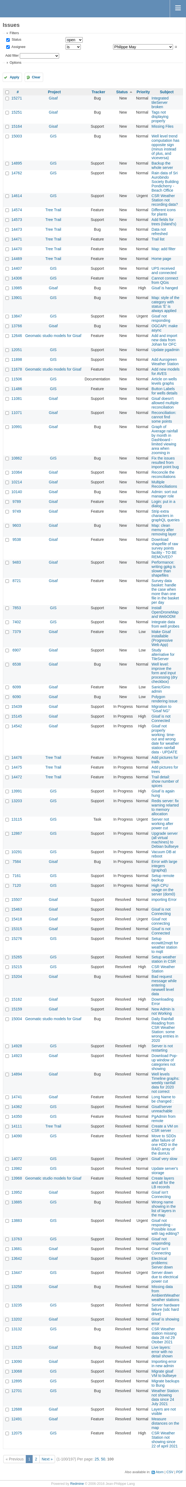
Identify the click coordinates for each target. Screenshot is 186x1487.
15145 (16, 716)
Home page (161, 258)
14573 (16, 219)
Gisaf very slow (164, 1159)
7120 (16, 885)
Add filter (12, 55)
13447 (16, 1272)
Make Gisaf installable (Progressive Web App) (162, 638)
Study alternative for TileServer (163, 654)
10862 (16, 458)
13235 (16, 1305)
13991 (16, 791)
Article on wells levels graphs (164, 381)
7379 (16, 632)
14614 (16, 196)
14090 (16, 1136)
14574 (16, 210)
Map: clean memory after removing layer (164, 529)
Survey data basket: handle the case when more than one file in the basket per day (165, 592)
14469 (16, 258)
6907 (16, 650)
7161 (16, 875)
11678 (16, 369)
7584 (16, 861)
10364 (16, 472)
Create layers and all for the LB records (163, 1182)
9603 (16, 525)
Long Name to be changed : (163, 1099)
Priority (143, 92)
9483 (16, 562)
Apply (14, 77)
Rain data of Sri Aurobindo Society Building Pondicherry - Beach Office (165, 181)
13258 (16, 1286)
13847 (16, 316)
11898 (16, 359)
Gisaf (53, 98)
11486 (16, 389)
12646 (16, 335)
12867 (16, 833)
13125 (16, 1347)
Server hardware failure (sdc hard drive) (166, 1309)
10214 (16, 482)
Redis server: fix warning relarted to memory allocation (165, 807)
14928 (16, 1046)
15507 (16, 899)
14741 (16, 1097)
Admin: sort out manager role (164, 494)
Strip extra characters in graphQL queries (166, 515)
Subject (167, 92)
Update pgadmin (165, 350)
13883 (16, 1220)
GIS (53, 136)
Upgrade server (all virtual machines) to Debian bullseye (165, 840)
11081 (16, 398)
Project (54, 92)
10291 (16, 852)
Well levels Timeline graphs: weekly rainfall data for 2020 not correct (165, 1083)
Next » (47, 1459)
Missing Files (163, 126)
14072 (16, 1159)
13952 (16, 1192)
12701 (16, 1391)
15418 (16, 919)
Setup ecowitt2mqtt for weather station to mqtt (165, 945)
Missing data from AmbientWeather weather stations (166, 1293)
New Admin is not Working (163, 1011)
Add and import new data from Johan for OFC (164, 339)
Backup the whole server (162, 165)
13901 (16, 298)
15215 (16, 967)
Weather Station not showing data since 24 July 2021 (165, 1397)
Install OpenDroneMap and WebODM (165, 612)
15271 (16, 98)
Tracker (98, 92)
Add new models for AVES (166, 371)
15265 (16, 957)
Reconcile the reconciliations (164, 474)
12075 (16, 1433)
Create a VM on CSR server (165, 1128)
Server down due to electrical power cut (165, 1276)
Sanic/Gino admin (161, 689)
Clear (36, 77)
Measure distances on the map (165, 1423)
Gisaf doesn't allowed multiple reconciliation (165, 402)
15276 (16, 938)
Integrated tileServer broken (160, 102)
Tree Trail (53, 210)
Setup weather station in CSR (164, 959)
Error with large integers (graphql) (164, 865)
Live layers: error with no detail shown (162, 1351)
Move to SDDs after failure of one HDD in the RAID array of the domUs (165, 1144)
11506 (16, 379)
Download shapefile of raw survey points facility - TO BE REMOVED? (165, 548)
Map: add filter (164, 249)
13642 (16, 1258)
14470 (16, 249)
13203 (16, 801)
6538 (16, 664)
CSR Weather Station (163, 969)
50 (103, 1459)
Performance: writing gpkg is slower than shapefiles (164, 568)
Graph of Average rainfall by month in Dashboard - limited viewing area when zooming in (165, 440)
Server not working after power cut (162, 823)
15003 (16, 136)
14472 (16, 777)
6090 (16, 697)
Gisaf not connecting (161, 921)
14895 (16, 163)
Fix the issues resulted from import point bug (165, 462)
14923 (16, 1056)
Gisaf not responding (161, 318)
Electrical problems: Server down (162, 1262)
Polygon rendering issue (165, 699)
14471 (16, 239)
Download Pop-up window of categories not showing (165, 1062)
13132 (16, 1329)
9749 (16, 511)
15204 (16, 976)
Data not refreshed (160, 231)
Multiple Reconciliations (164, 484)
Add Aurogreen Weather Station (165, 361)
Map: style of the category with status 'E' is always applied (165, 304)
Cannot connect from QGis (165, 280)
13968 (16, 1178)
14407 (16, 268)
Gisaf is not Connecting (161, 911)
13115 (16, 819)
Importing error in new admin (164, 1363)
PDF (179, 1472)
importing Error (164, 899)
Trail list (158, 239)
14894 (16, 1074)
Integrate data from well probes (165, 624)
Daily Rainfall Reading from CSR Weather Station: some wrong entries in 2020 (165, 1030)
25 (97, 1459)
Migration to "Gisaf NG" (161, 708)
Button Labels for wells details (165, 391)
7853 (16, 608)
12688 (16, 1409)
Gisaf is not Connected (161, 718)
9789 (16, 501)
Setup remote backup (163, 877)
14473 (16, 229)
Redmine (77, 1484)
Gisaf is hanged (165, 288)
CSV (170, 1472)
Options (15, 63)
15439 (16, 706)
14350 (16, 1116)
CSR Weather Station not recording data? (165, 200)
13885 (16, 1202)
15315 (16, 929)
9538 (16, 539)
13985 (16, 288)
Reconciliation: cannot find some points (164, 416)
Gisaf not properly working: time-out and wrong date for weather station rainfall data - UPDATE (165, 739)
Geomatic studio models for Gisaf (53, 335)
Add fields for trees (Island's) (164, 221)
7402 (16, 622)
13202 (16, 1319)
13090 (16, 1361)
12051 (16, 350)
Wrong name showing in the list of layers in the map (164, 1208)
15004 (16, 1019)
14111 (16, 1126)
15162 (16, 999)
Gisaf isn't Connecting (161, 1194)
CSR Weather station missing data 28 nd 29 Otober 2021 (164, 1335)
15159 (16, 1009)
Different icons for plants (164, 212)
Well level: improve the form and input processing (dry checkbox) (165, 673)
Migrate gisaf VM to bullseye (164, 1373)
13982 (16, 1168)
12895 (16, 1381)
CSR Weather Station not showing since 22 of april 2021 (165, 1439)
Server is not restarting (162, 1048)
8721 (16, 581)
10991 (16, 427)
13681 (16, 1249)
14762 (16, 173)
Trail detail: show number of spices (165, 781)
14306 (16, 278)
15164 (16, 126)
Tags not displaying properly (160, 116)
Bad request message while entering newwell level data (164, 985)
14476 (16, 757)
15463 (16, 909)
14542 (16, 726)
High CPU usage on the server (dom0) (163, 889)
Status (16, 39)
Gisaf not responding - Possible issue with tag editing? (165, 1227)
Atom (159, 1472)
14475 (16, 767)
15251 (16, 112)
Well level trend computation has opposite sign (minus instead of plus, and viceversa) (165, 147)
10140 (16, 492)
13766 (16, 326)
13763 (16, 1239)
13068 (16, 1371)
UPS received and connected (164, 270)
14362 (16, 1106)
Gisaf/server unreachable (162, 1108)
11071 (16, 412)
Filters (14, 33)
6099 (16, 687)
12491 (16, 1419)
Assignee (18, 47)
